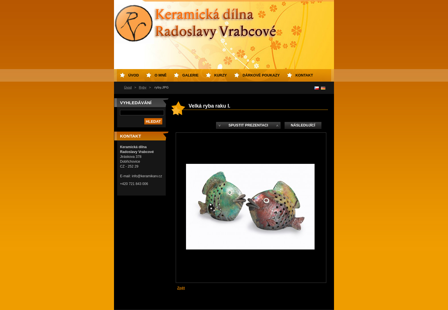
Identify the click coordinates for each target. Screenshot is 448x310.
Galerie (190, 75)
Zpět (181, 288)
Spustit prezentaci (248, 125)
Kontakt (304, 75)
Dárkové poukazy (261, 75)
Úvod (128, 87)
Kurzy (220, 75)
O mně (161, 75)
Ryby (142, 87)
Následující (303, 125)
